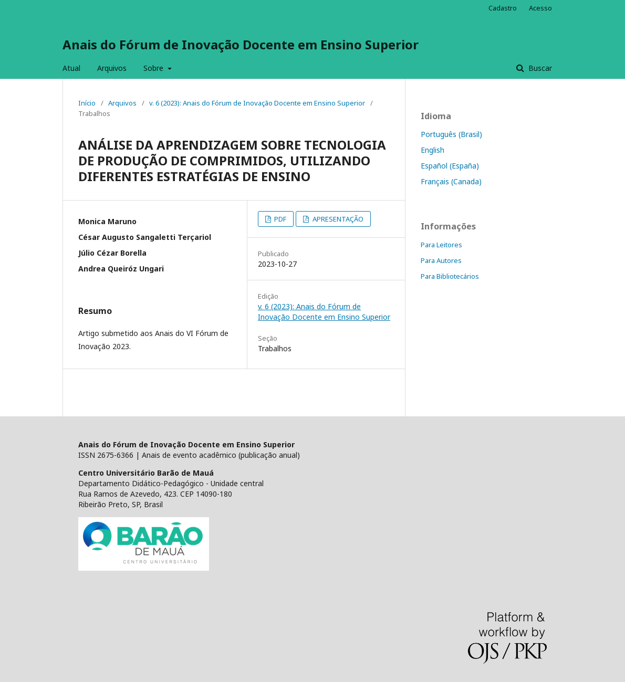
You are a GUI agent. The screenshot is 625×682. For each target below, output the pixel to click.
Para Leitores (441, 244)
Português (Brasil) (451, 134)
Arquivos (112, 68)
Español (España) (450, 166)
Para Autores (441, 260)
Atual (71, 68)
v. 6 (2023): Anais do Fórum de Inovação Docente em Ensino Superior (257, 103)
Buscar (539, 68)
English (432, 150)
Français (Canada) (451, 181)
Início (87, 103)
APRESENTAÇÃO (337, 219)
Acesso (540, 8)
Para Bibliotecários (450, 276)
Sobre (154, 68)
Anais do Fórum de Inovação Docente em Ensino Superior (240, 44)
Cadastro (502, 8)
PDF (279, 219)
